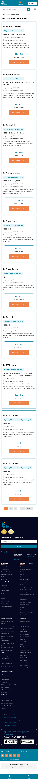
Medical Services (5, 569)
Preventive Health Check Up (27, 594)
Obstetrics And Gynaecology (27, 612)
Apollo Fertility (23, 662)
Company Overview (25, 621)
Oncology (22, 584)
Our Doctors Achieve (25, 624)
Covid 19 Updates (5, 658)
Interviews (3, 598)
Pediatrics (22, 607)
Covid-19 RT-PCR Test (10, 722)
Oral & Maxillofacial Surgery (7, 631)
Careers (22, 644)
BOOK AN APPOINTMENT (19, 62)
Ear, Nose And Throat (25, 602)
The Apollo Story (24, 629)
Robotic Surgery (24, 592)
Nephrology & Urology (25, 569)
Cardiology (22, 574)
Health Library (4, 656)
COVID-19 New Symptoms (7, 666)
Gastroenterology (24, 579)
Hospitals (3, 587)
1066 (5, 553)
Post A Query (4, 698)
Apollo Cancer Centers (25, 665)
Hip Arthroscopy (5, 640)
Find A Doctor (4, 566)
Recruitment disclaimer (10, 717)
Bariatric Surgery (24, 571)
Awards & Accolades (25, 641)
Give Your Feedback (6, 705)
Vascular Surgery (24, 604)
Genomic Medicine (25, 614)
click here (15, 714)
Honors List (4, 682)
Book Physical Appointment (7, 703)
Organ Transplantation (25, 589)
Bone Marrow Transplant (7, 628)
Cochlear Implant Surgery (7, 650)
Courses (3, 674)
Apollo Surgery (4, 579)
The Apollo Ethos (24, 626)
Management (23, 631)
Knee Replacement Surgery (7, 647)
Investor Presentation (25, 636)
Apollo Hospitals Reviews (7, 606)
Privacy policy (4, 759)
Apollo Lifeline (4, 708)
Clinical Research (5, 679)
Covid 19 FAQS (4, 661)
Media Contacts (4, 603)
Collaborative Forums (6, 689)
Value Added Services (6, 574)
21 (22, 508)
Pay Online (3, 577)
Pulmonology (23, 577)
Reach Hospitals (24, 657)
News (2, 593)
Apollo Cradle (23, 660)
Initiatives (22, 639)
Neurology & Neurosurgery (26, 587)
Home (3, 14)
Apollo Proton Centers (25, 667)
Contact (17, 759)
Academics (3, 677)
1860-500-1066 (31, 556)
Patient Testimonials (6, 571)
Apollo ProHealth (24, 597)
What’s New (4, 692)
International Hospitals (25, 652)
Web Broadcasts (5, 687)
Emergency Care (24, 599)
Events (3, 596)
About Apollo (4, 585)
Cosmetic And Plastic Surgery (8, 626)
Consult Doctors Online (6, 700)
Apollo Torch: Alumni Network (8, 684)
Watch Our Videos (5, 601)
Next (29, 508)
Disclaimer (11, 759)
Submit (19, 546)
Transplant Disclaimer (10, 725)
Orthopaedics (23, 566)
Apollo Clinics (23, 655)
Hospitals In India (24, 650)
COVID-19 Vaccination (6, 663)
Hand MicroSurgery (5, 633)
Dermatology (23, 609)
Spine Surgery (23, 582)
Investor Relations (24, 634)
